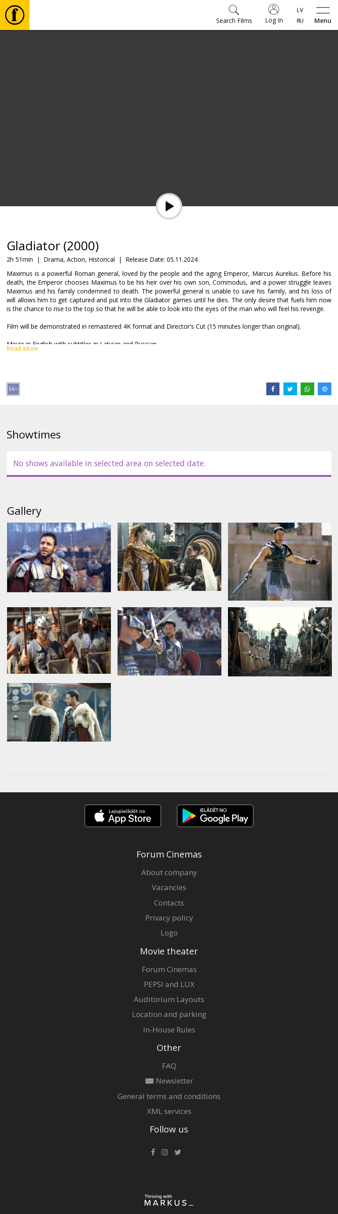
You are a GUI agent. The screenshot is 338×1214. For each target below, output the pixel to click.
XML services (169, 1111)
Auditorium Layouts (169, 999)
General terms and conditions (169, 1096)
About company (169, 872)
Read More (22, 348)
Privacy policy (169, 918)
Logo (169, 933)
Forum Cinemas (169, 969)
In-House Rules (169, 1030)
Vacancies (169, 887)
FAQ (169, 1066)
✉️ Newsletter (169, 1081)
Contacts (169, 903)
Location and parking (169, 1014)
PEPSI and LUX (169, 984)
